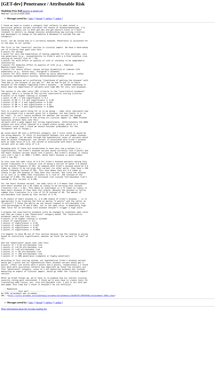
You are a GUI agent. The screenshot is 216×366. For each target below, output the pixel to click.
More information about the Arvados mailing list (24, 363)
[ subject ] (49, 18)
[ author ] (58, 18)
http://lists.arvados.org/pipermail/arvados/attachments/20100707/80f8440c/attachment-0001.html (61, 350)
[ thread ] (39, 18)
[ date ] (31, 18)
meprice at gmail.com (33, 11)
